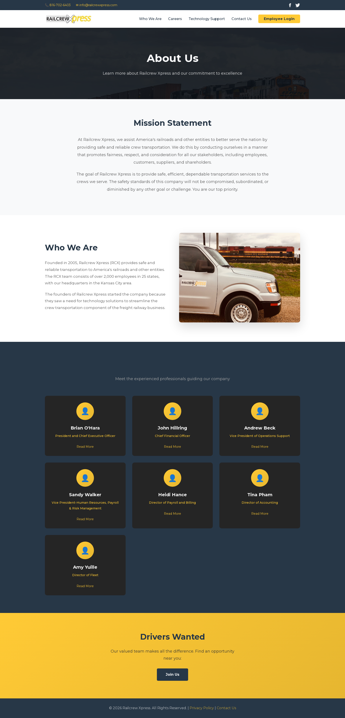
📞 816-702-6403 (58, 5)
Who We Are (150, 19)
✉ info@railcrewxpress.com (96, 5)
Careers (175, 19)
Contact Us (241, 19)
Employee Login (279, 19)
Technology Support (207, 19)
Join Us (172, 674)
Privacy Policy (202, 708)
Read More (85, 447)
